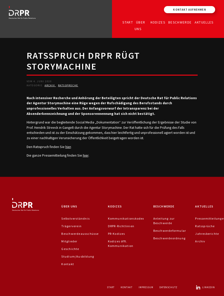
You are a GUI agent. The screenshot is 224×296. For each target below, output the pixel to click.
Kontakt (67, 264)
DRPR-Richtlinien (121, 226)
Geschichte (70, 249)
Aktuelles (204, 22)
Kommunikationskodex (126, 218)
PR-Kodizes (116, 234)
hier (68, 146)
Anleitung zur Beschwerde (164, 221)
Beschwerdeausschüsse (80, 234)
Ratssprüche (68, 85)
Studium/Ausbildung (77, 256)
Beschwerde (180, 22)
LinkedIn (205, 287)
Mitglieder (69, 241)
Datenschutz (168, 287)
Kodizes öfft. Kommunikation (121, 243)
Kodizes (158, 22)
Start (127, 22)
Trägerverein (71, 226)
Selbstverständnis (75, 218)
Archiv (50, 85)
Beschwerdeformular (169, 230)
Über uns (140, 25)
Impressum (146, 287)
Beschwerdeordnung (169, 238)
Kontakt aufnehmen (189, 9)
